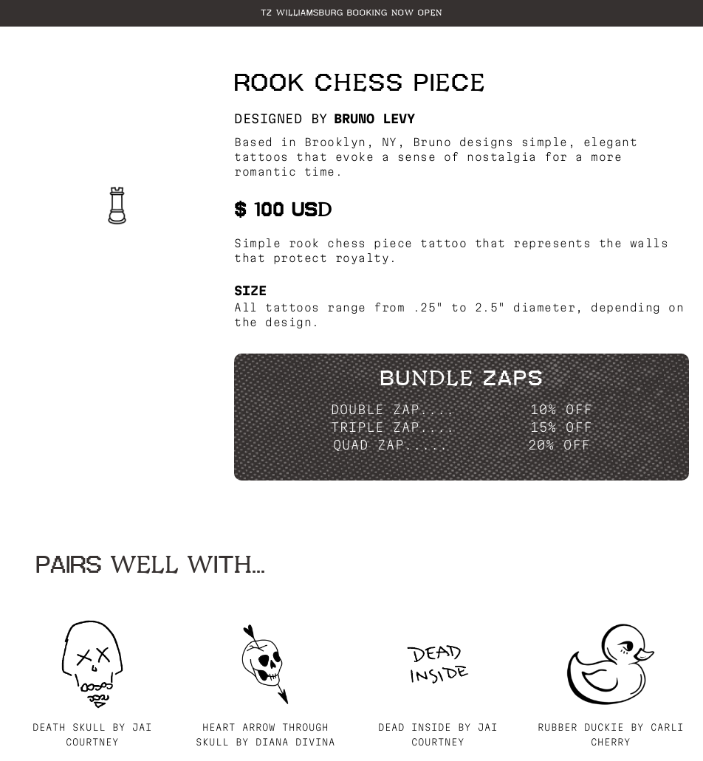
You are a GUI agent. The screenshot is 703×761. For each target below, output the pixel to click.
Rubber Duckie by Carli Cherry (611, 734)
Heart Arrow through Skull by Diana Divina (265, 734)
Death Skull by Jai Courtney (92, 734)
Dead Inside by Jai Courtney (438, 734)
